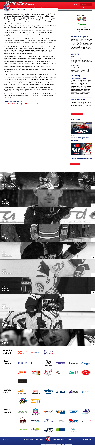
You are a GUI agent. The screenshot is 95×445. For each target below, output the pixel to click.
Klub (58, 438)
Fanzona (54, 438)
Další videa (75, 164)
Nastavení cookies (68, 442)
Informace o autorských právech (54, 442)
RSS (63, 442)
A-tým (31, 438)
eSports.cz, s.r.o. (44, 442)
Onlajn (29, 9)
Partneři (69, 438)
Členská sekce (87, 438)
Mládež (41, 438)
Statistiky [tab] (21, 9)
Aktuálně (26, 438)
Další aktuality (77, 114)
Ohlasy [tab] (14, 9)
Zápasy (36, 438)
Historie (63, 438)
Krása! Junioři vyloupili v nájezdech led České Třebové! (21, 104)
